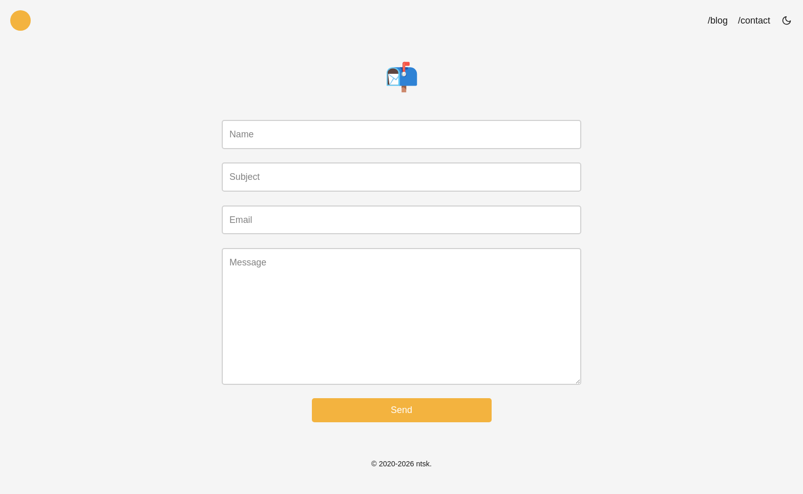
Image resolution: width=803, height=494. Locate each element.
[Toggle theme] (786, 20)
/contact (754, 20)
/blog (718, 20)
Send (401, 413)
